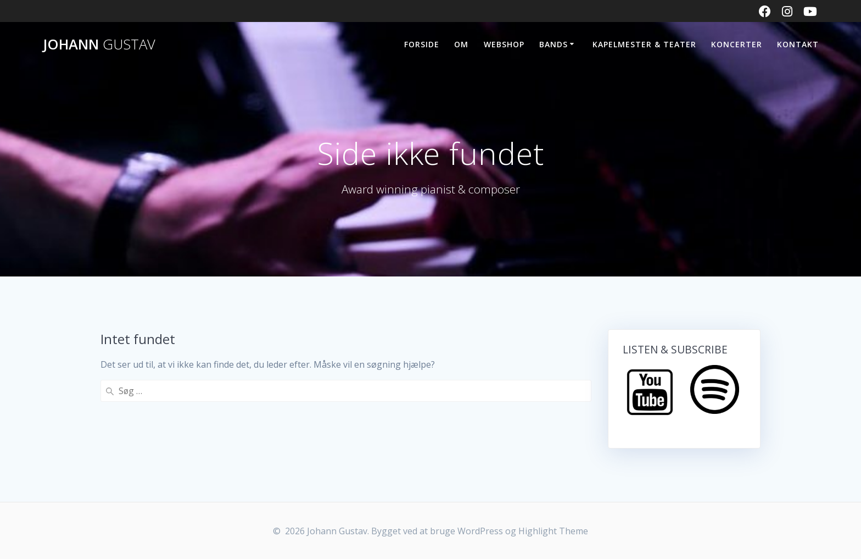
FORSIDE (421, 44)
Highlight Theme (553, 531)
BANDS (553, 44)
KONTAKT (798, 44)
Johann (99, 44)
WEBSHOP (504, 44)
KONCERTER (736, 44)
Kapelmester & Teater (644, 44)
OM (461, 44)
